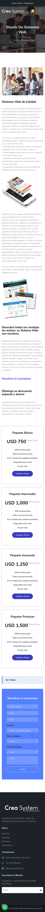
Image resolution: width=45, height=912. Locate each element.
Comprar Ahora (22, 473)
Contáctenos (7, 845)
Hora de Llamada (14, 746)
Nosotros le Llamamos (16, 378)
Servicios (27, 37)
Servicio (10, 725)
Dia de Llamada (13, 736)
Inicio (16, 37)
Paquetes (6, 837)
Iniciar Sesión (17, 3)
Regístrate (28, 3)
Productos (6, 841)
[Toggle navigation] (39, 11)
